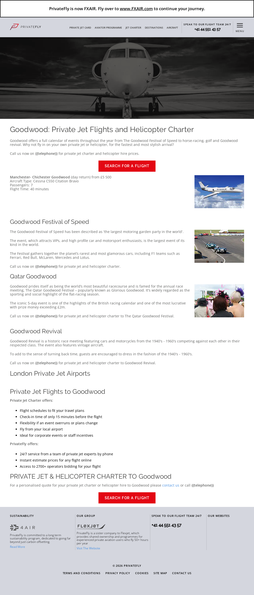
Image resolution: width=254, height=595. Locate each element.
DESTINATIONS (154, 27)
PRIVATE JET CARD (80, 27)
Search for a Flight (127, 166)
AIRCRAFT (172, 27)
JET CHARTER (133, 27)
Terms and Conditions (82, 573)
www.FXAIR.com (136, 8)
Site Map (160, 573)
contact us (170, 485)
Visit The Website (88, 548)
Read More (17, 547)
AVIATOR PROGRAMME (108, 27)
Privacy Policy (117, 573)
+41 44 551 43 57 (207, 29)
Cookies (142, 573)
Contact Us (181, 573)
